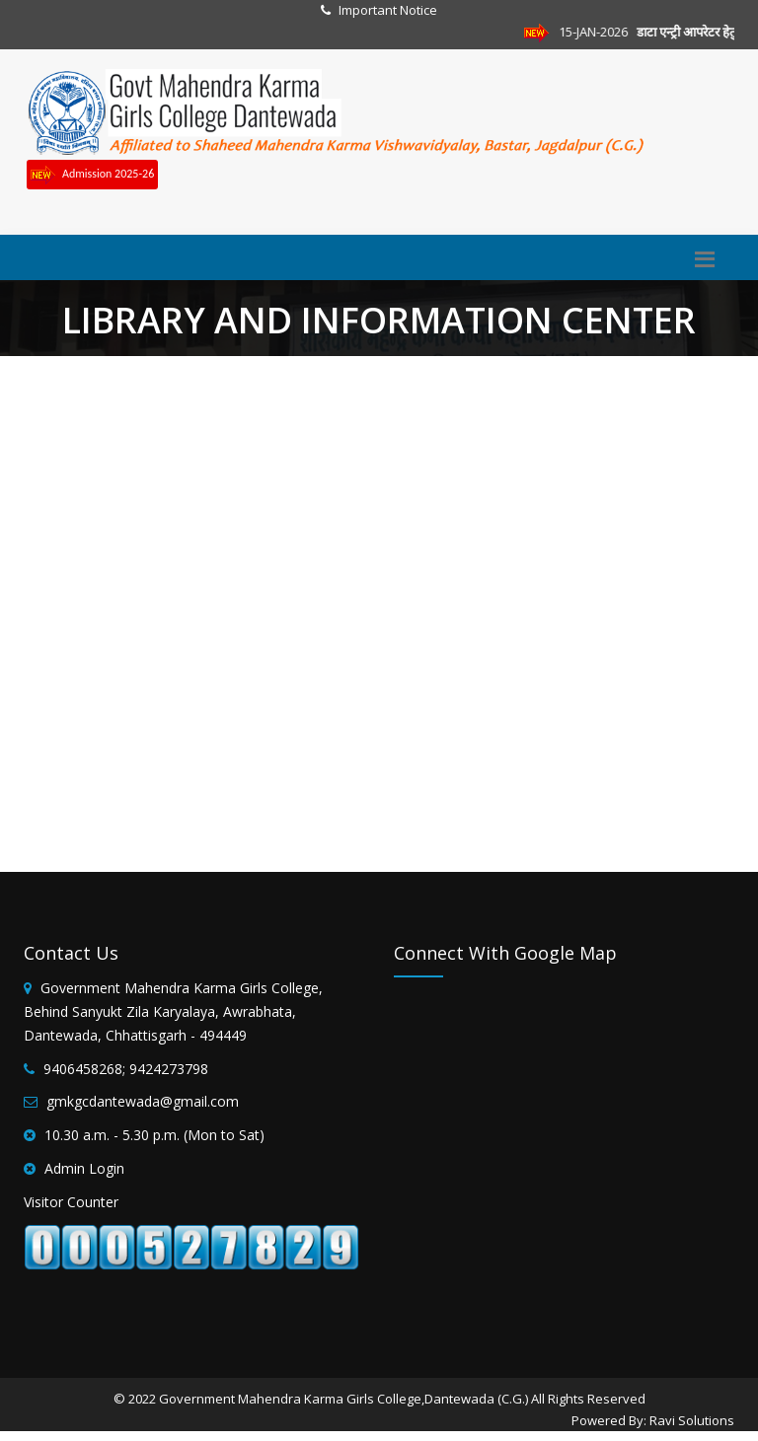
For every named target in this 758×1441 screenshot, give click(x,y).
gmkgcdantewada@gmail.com (142, 1101)
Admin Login (84, 1168)
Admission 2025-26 (92, 175)
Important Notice (388, 10)
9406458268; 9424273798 (125, 1068)
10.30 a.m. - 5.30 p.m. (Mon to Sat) (154, 1134)
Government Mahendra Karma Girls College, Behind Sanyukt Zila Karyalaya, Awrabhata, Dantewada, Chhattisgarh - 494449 (173, 1011)
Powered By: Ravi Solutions (652, 1420)
